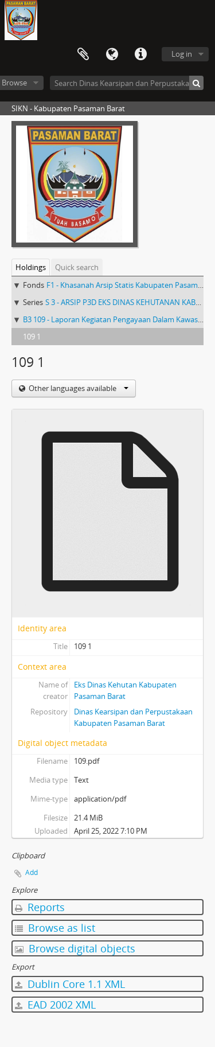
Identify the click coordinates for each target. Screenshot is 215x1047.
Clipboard (83, 54)
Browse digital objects (75, 948)
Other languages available (77, 388)
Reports (40, 907)
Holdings (30, 267)
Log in (181, 54)
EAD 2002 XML (55, 1004)
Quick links (140, 54)
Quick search (77, 267)
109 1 (32, 336)
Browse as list (55, 928)
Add (31, 872)
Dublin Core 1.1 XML (70, 984)
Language (111, 54)
